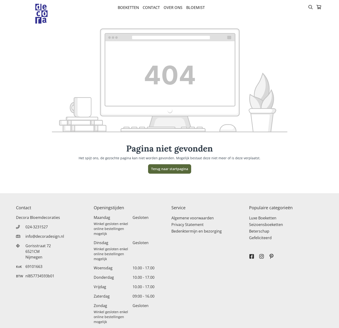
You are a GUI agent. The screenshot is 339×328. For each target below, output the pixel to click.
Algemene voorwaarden (192, 218)
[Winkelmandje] (319, 7)
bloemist (195, 7)
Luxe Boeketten (262, 218)
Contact (151, 7)
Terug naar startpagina (169, 169)
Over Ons (173, 7)
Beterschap (259, 231)
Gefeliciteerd (260, 237)
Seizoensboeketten (266, 224)
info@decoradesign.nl (44, 236)
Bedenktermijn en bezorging (196, 231)
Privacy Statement (187, 224)
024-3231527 (36, 227)
